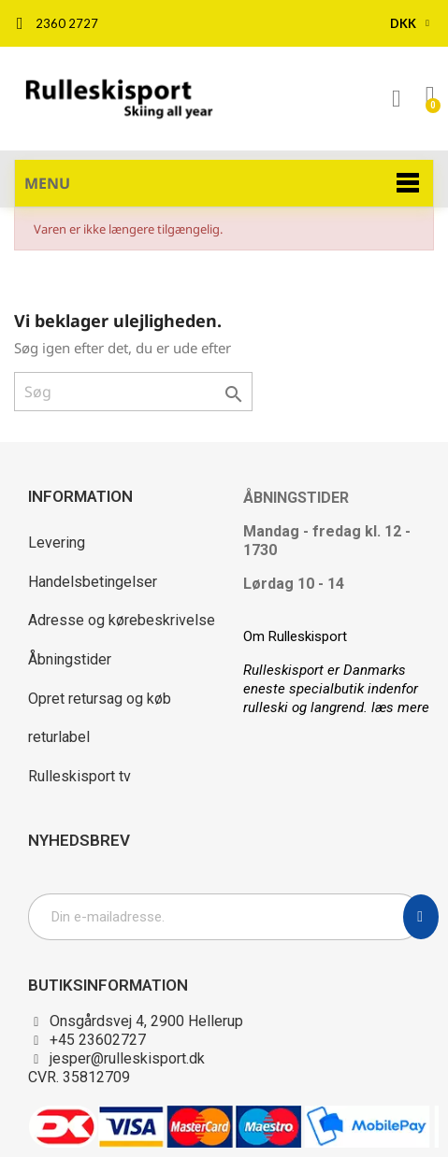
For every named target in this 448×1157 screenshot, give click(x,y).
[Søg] (133, 391)
